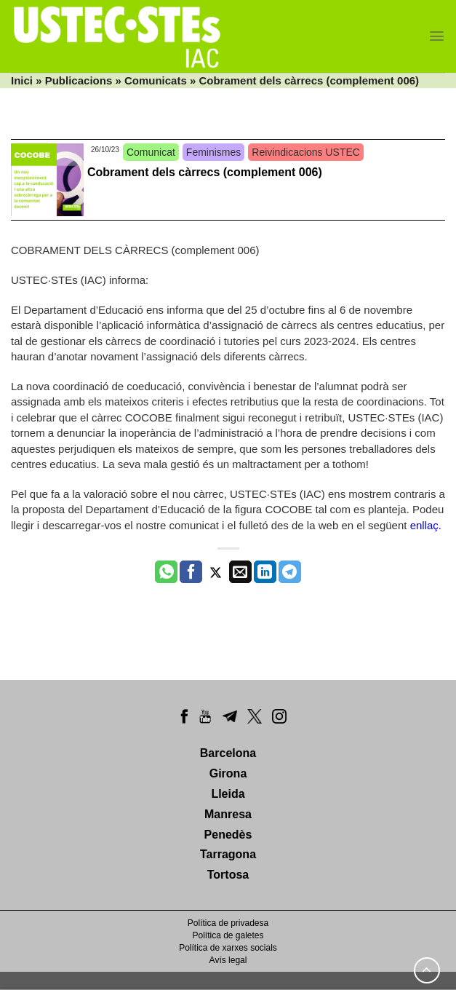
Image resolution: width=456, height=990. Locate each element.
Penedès (228, 834)
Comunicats (155, 80)
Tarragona (228, 854)
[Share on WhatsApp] (166, 572)
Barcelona (228, 753)
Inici (22, 80)
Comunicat (151, 152)
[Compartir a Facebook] (191, 572)
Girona (228, 773)
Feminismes (213, 152)
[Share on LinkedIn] (265, 572)
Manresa (228, 814)
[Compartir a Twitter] (215, 572)
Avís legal (228, 960)
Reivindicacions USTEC (306, 152)
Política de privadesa (228, 923)
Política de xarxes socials (228, 948)
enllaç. (425, 525)
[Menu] (436, 36)
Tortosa (228, 874)
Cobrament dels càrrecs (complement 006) (204, 172)
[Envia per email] (240, 572)
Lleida (227, 794)
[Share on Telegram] (290, 572)
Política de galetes (227, 935)
